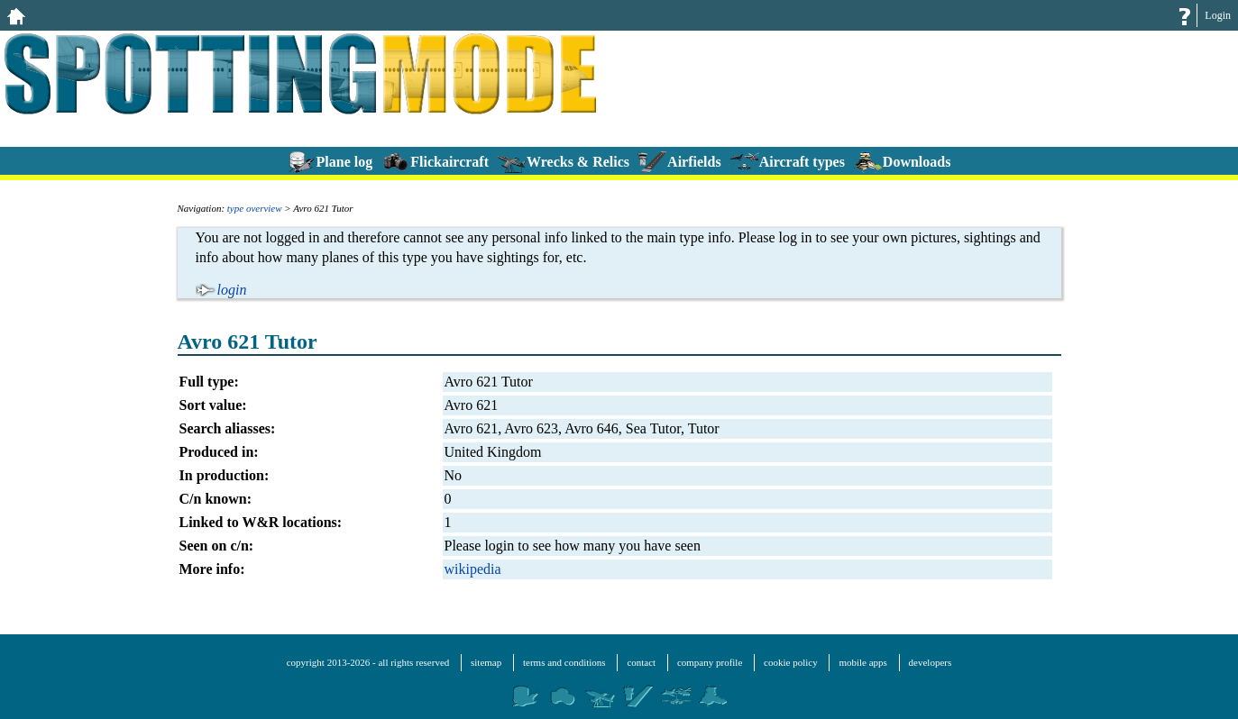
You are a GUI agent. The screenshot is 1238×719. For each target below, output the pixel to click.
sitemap (486, 662)
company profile (709, 662)
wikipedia (473, 569)
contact (641, 662)
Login (1218, 15)
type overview (254, 208)
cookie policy (791, 662)
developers (930, 662)
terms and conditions (564, 662)
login (232, 289)
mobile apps (862, 662)
